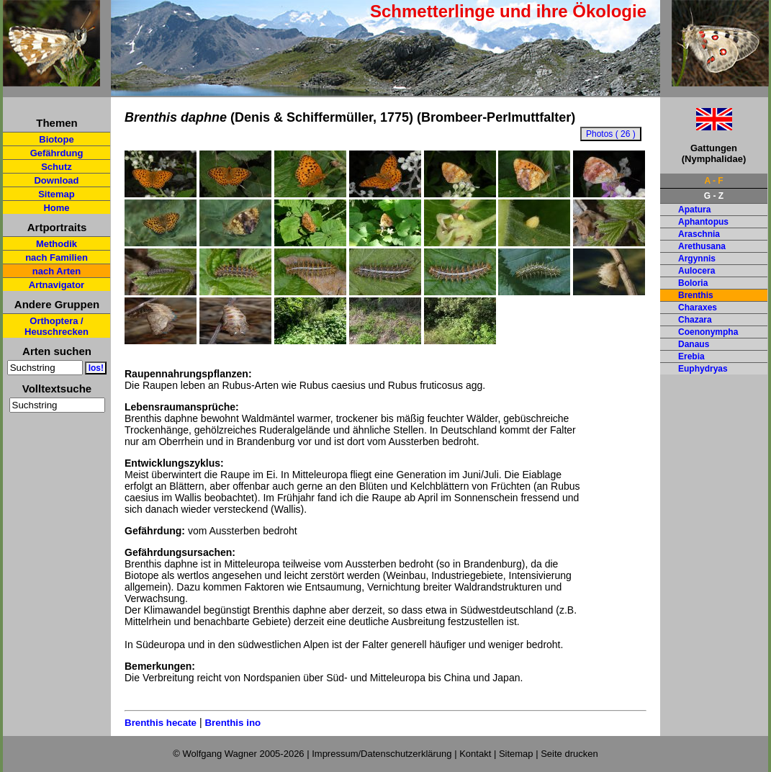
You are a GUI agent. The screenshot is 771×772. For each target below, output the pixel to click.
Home (56, 207)
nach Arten (56, 271)
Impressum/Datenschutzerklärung (381, 753)
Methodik (56, 243)
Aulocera (696, 271)
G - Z (713, 196)
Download (56, 180)
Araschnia (699, 234)
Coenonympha (708, 332)
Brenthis (695, 295)
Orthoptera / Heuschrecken (56, 326)
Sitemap (56, 194)
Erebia (691, 356)
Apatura (694, 210)
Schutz (56, 166)
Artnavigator (56, 284)
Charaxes (697, 307)
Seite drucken (569, 753)
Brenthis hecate (161, 722)
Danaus (693, 344)
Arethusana (702, 246)
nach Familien (56, 257)
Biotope (56, 139)
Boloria (693, 283)
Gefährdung (57, 153)
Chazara (695, 320)
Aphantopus (703, 222)
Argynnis (697, 258)
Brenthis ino (232, 722)
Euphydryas (703, 369)
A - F (713, 181)
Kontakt (475, 753)
